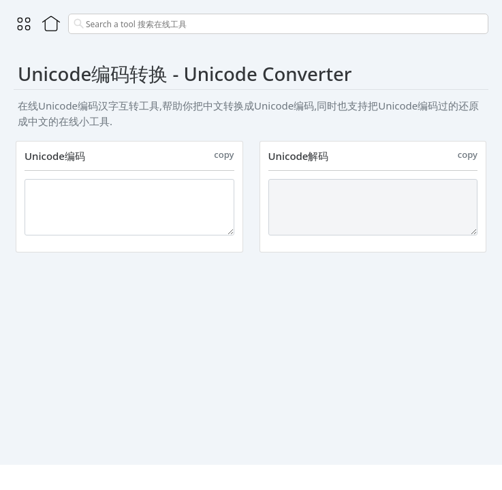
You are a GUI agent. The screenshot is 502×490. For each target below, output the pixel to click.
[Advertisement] (251, 356)
